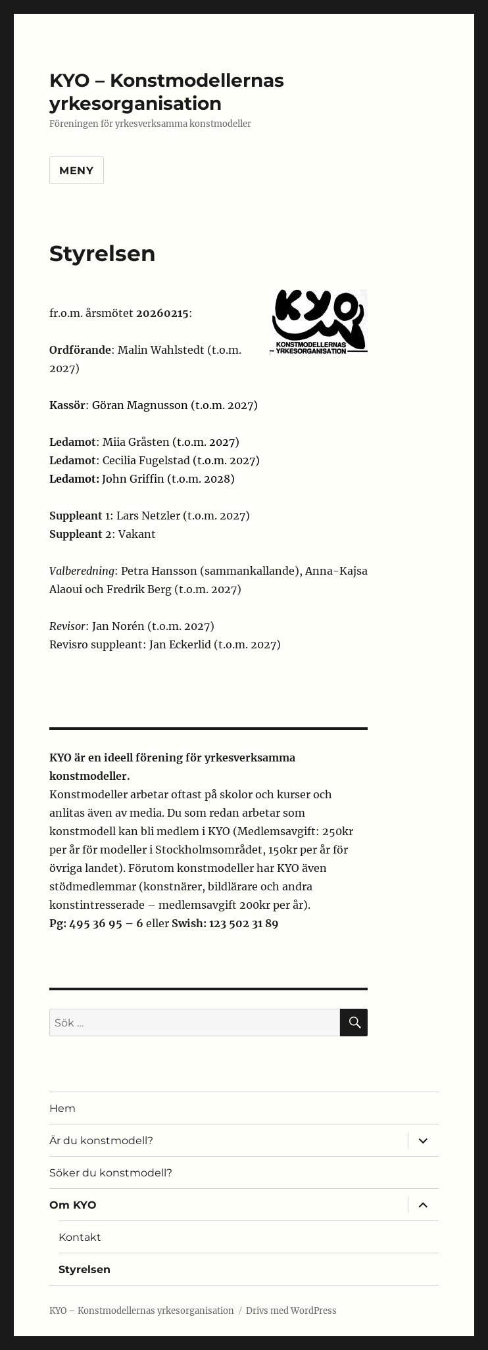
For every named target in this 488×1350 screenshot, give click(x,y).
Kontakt (80, 1237)
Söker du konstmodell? (110, 1173)
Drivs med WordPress (291, 1310)
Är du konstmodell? (101, 1140)
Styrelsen (84, 1269)
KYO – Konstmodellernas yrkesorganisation (166, 91)
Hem (62, 1108)
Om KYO (73, 1205)
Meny (76, 170)
